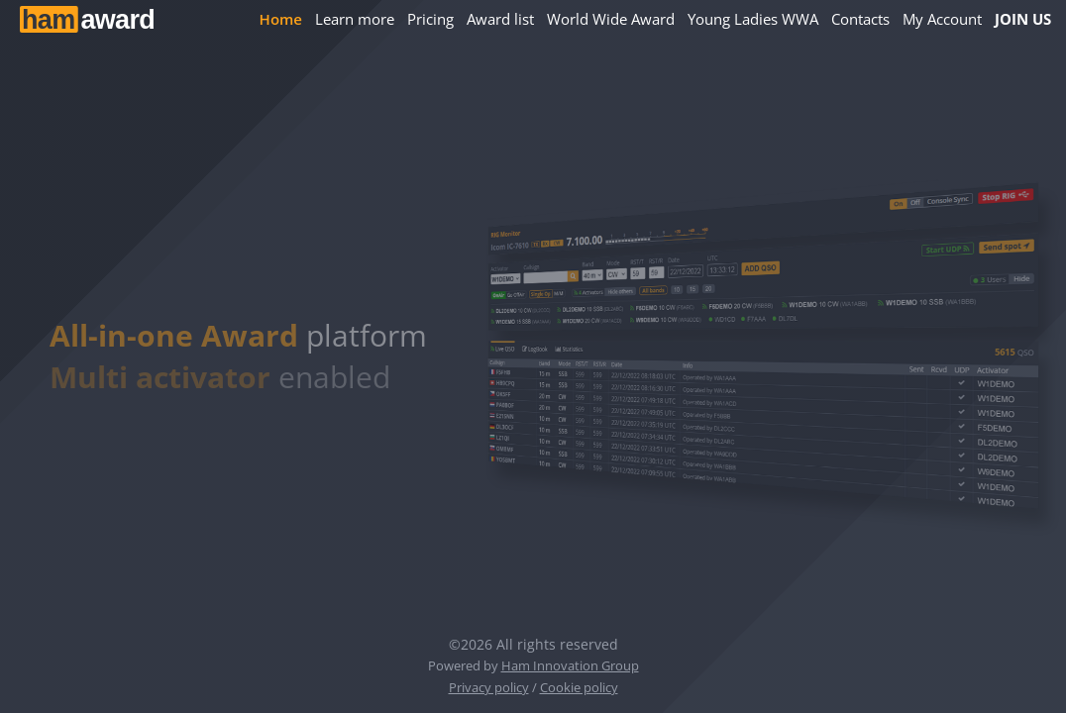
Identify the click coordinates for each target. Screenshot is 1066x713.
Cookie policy (579, 687)
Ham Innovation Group (570, 665)
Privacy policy (489, 687)
